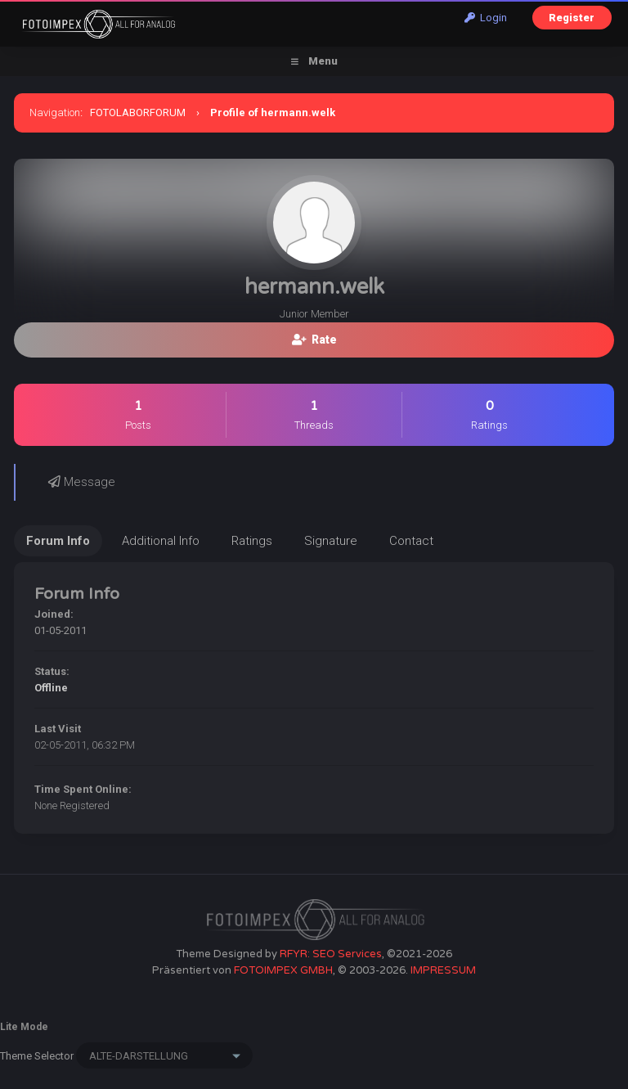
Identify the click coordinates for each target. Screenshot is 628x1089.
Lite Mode (24, 1027)
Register (571, 17)
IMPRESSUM (443, 970)
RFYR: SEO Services (331, 954)
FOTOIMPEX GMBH (283, 970)
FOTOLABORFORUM (138, 112)
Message (81, 482)
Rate (314, 339)
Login (485, 17)
